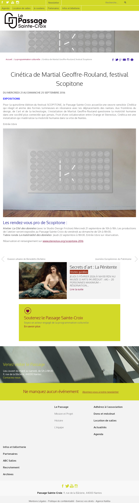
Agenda (5, 8)
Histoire (58, 420)
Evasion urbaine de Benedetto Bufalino (26, 259)
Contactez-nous (12, 377)
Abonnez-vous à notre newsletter (100, 391)
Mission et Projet (63, 413)
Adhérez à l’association (108, 406)
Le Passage (61, 406)
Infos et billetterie (71, 8)
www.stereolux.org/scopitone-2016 (63, 241)
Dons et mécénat (104, 413)
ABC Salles (9, 460)
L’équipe (59, 427)
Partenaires (53, 8)
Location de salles (22, 8)
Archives (8, 474)
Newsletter (53, 2)
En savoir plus (32, 326)
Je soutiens (39, 8)
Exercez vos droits (85, 501)
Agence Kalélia (103, 501)
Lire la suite (76, 289)
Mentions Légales (37, 501)
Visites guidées (79, 271)
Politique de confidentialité (61, 501)
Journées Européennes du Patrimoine (113, 259)
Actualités (100, 427)
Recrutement (11, 467)
